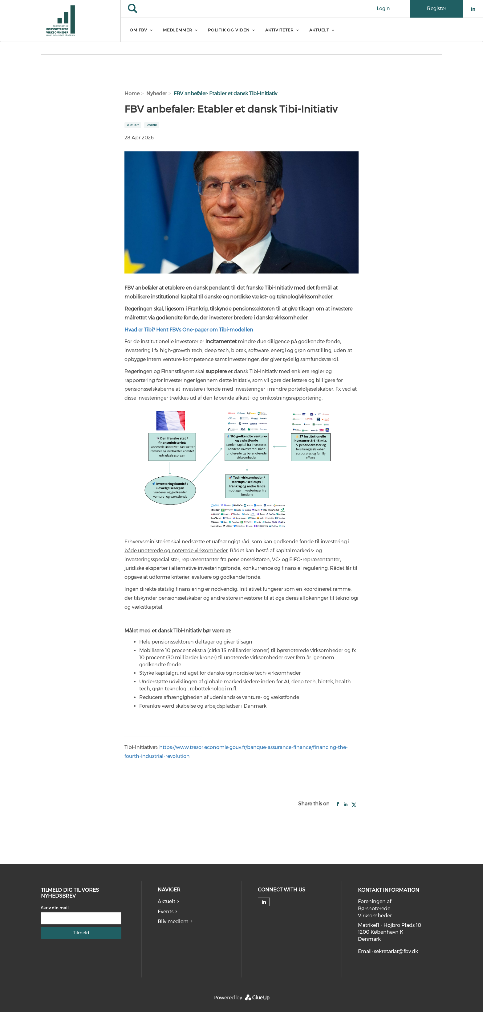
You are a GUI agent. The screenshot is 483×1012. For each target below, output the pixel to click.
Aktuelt (166, 901)
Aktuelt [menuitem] (319, 29)
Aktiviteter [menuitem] (279, 29)
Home (132, 94)
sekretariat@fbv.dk (396, 951)
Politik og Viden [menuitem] (229, 29)
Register (436, 8)
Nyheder (156, 94)
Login (383, 8)
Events (165, 912)
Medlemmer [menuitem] (177, 29)
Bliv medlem (173, 921)
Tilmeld (81, 933)
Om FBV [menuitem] (138, 29)
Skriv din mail (55, 907)
